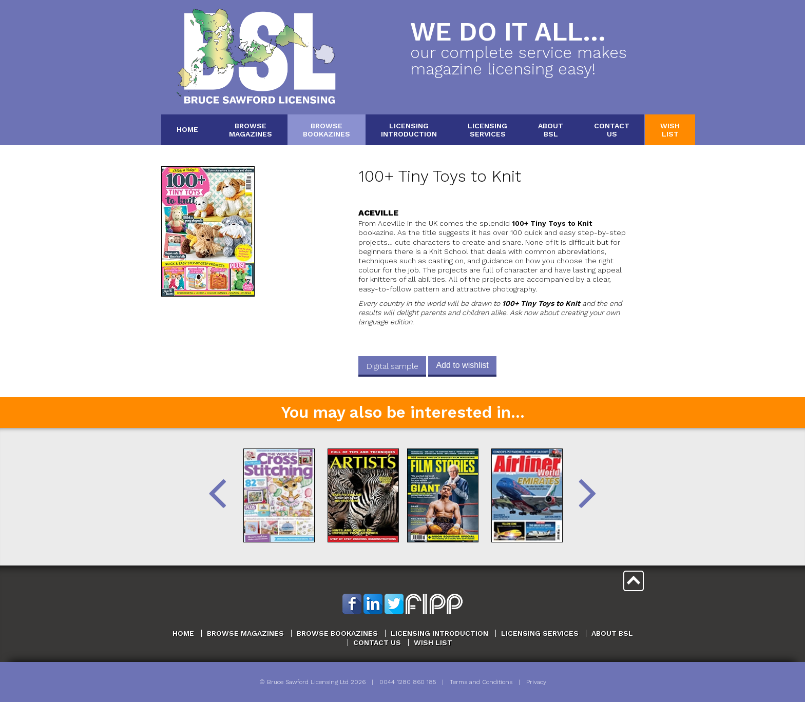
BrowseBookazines (326, 130)
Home (187, 129)
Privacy (536, 682)
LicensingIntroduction (409, 130)
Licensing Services (540, 633)
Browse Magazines (245, 633)
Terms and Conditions (481, 682)
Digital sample (392, 366)
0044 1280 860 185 (407, 682)
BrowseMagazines (250, 130)
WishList (670, 130)
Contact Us (377, 642)
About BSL (612, 633)
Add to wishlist (462, 365)
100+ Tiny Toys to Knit (439, 176)
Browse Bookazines (337, 633)
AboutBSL (550, 130)
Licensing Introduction (439, 633)
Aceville (378, 213)
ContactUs (611, 130)
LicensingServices (487, 130)
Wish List (433, 642)
